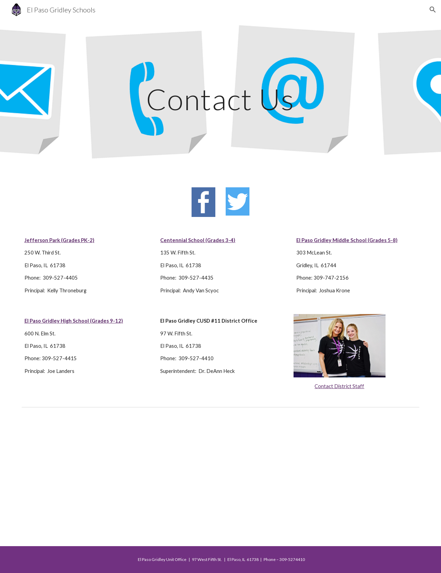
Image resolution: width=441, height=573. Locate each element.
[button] (432, 9)
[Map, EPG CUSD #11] (220, 478)
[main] (220, 99)
